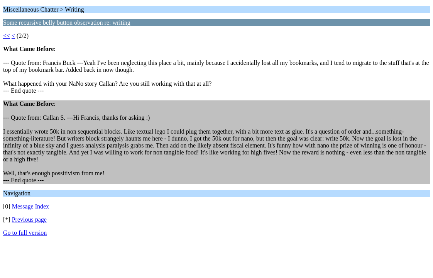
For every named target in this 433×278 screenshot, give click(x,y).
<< (6, 35)
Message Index (30, 206)
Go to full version (25, 232)
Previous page (29, 219)
